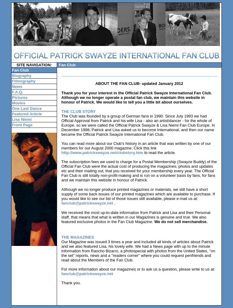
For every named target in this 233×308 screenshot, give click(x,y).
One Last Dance (27, 108)
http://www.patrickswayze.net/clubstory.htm (102, 152)
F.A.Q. (17, 92)
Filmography (23, 81)
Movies (18, 103)
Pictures (19, 97)
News (17, 86)
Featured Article (27, 114)
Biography (21, 75)
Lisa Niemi (22, 119)
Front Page (22, 125)
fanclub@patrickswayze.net (87, 203)
